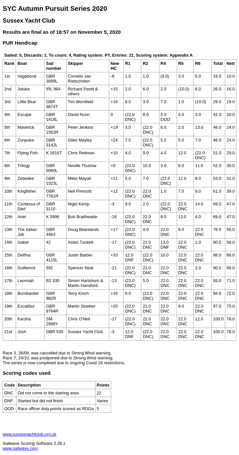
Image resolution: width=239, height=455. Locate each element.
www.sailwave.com (20, 448)
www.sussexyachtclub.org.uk (29, 434)
